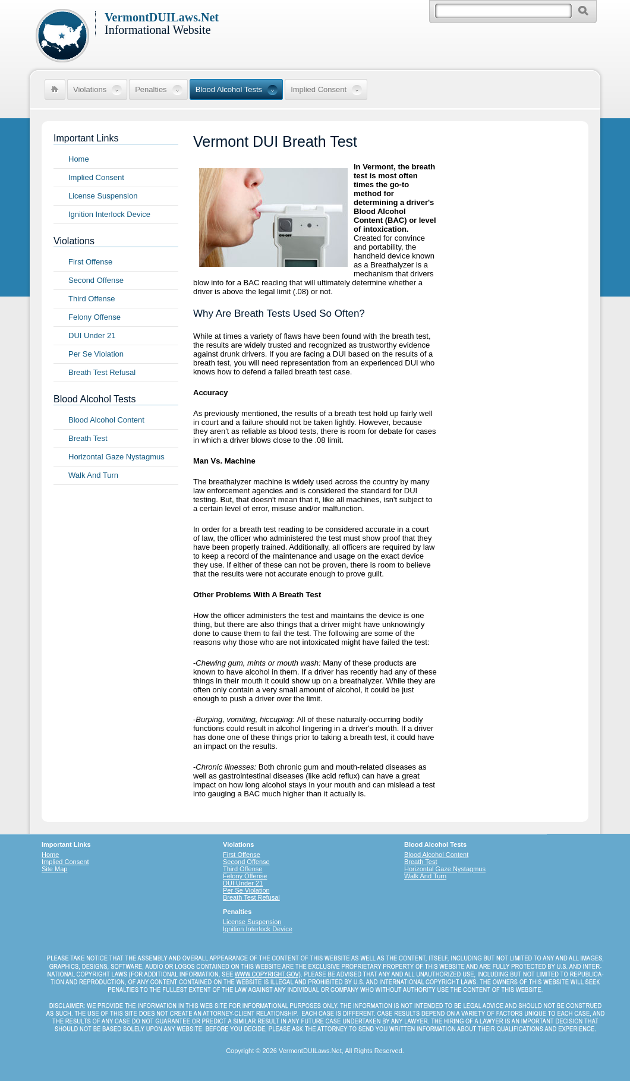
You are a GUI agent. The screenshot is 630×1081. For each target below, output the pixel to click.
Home (78, 159)
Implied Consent (96, 177)
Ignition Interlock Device (109, 214)
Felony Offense (94, 317)
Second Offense (96, 280)
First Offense (90, 261)
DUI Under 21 (91, 335)
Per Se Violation (96, 353)
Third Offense (91, 298)
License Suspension (102, 195)
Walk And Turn (93, 475)
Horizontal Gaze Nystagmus (116, 456)
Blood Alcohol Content (106, 419)
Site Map (54, 868)
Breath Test (88, 438)
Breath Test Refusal (102, 372)
